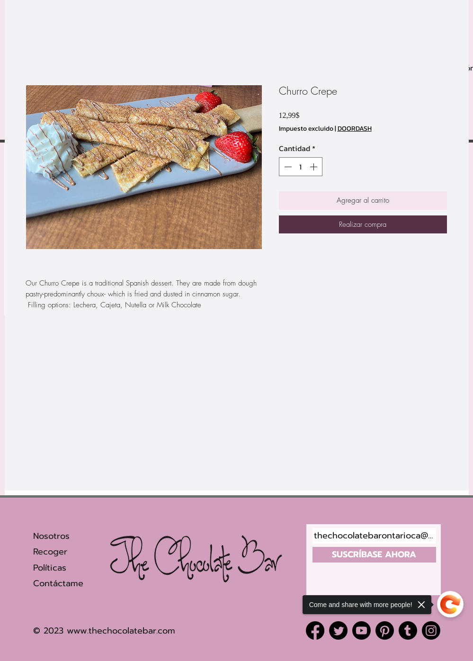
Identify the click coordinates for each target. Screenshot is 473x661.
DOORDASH (355, 129)
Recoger (52, 551)
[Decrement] (287, 167)
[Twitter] (338, 630)
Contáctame (58, 583)
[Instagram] (431, 630)
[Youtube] (361, 630)
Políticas (49, 567)
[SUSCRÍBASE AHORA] (374, 555)
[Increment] (314, 167)
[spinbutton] (301, 167)
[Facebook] (315, 630)
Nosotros (51, 536)
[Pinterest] (384, 630)
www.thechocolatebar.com (121, 630)
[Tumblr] (408, 630)
